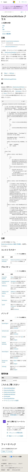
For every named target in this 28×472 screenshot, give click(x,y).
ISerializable (7, 396)
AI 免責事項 (4, 463)
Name (5, 93)
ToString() (4, 366)
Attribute (11, 73)
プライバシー (8, 465)
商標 (8, 470)
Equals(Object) (5, 323)
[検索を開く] (19, 2)
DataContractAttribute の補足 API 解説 (11, 244)
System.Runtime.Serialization (12, 41)
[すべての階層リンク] (2, 12)
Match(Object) (5, 351)
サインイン (24, 2)
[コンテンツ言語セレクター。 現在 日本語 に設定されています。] (4, 456)
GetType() (4, 336)
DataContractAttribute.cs (10, 46)
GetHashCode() (5, 331)
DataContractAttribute (18, 87)
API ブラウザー (8, 12)
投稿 (2, 465)
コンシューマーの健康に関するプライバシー (11, 467)
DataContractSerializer (10, 52)
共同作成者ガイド (14, 415)
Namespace (19, 91)
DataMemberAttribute (9, 394)
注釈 (3, 29)
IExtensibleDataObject (9, 388)
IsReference (4, 285)
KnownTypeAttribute (9, 398)
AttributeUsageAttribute (10, 79)
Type (22, 336)
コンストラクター (6, 31)
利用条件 (3, 470)
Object (5, 73)
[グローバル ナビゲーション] (1, 2)
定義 (3, 25)
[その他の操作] (25, 12)
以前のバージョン (12, 463)
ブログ (19, 463)
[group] (14, 68)
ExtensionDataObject (9, 390)
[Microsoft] (14, 2)
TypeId (3, 304)
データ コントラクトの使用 (11, 400)
